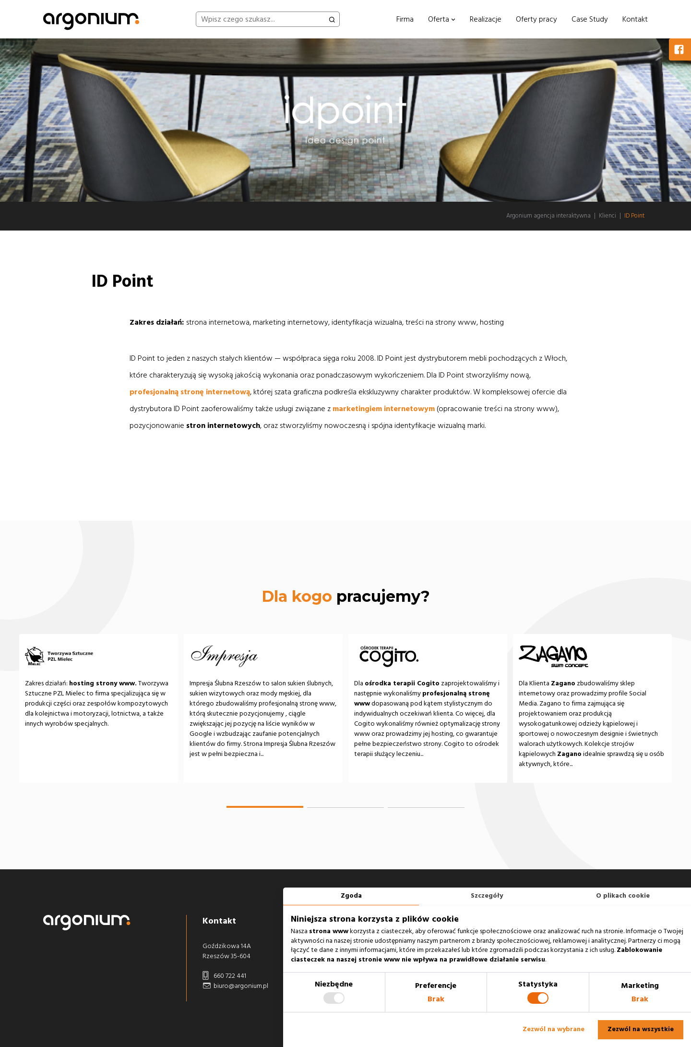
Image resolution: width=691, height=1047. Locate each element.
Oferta (441, 19)
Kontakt (635, 19)
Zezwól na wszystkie (641, 1029)
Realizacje (485, 19)
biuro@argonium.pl (235, 986)
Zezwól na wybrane (553, 1029)
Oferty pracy (536, 19)
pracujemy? (346, 596)
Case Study (590, 19)
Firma (405, 19)
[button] (264, 807)
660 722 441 (224, 976)
